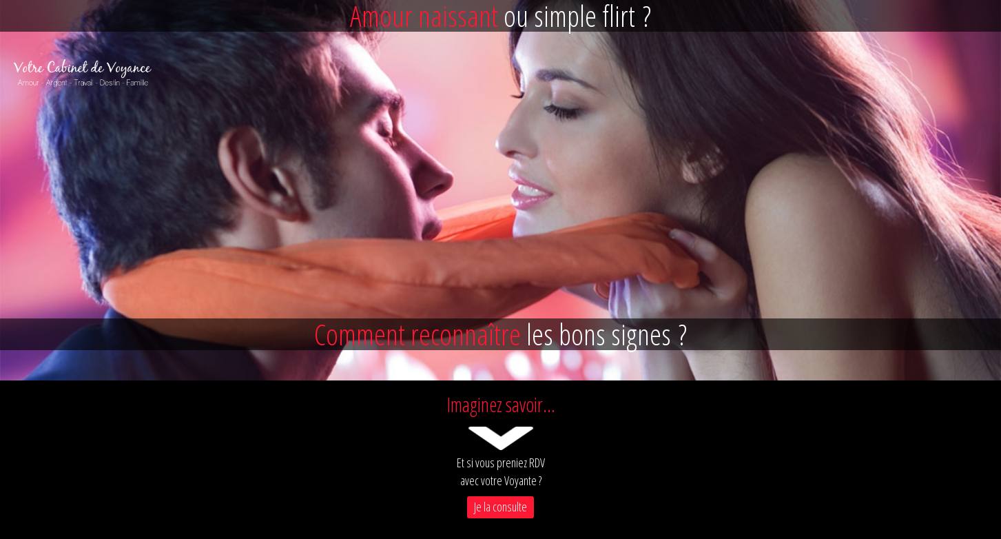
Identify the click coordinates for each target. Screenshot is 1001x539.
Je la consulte (500, 506)
